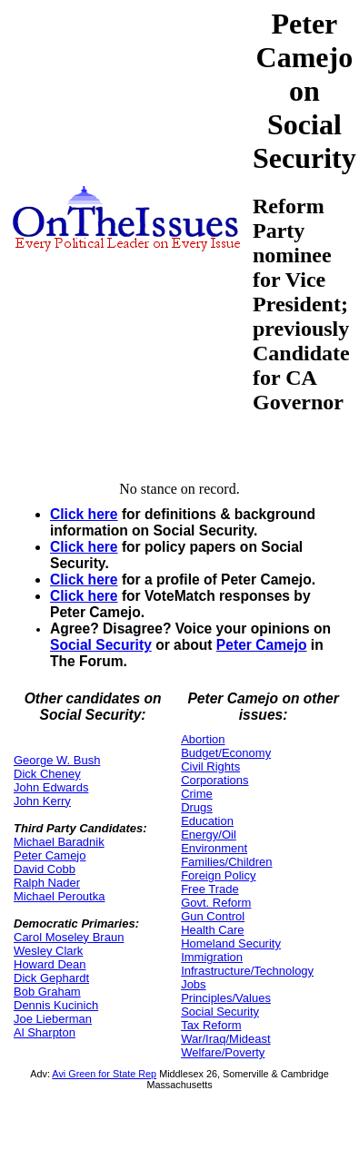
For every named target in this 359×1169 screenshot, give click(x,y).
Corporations (214, 780)
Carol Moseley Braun (69, 937)
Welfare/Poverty (222, 1052)
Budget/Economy (226, 753)
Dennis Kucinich (56, 1005)
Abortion (202, 739)
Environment (214, 848)
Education (207, 821)
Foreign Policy (218, 875)
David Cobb (44, 869)
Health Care (212, 930)
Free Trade (210, 889)
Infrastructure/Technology (247, 970)
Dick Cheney (47, 774)
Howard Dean (50, 964)
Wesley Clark (48, 951)
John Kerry (42, 801)
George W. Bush (57, 760)
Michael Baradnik (59, 842)
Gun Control (212, 916)
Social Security (101, 645)
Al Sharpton (44, 1032)
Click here (84, 514)
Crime (197, 794)
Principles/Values (226, 998)
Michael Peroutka (59, 896)
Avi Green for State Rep (104, 1073)
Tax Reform (211, 1025)
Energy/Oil (208, 834)
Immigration (212, 957)
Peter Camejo (261, 645)
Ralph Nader (47, 882)
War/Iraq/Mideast (226, 1039)
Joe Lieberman (53, 1019)
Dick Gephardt (51, 978)
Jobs (193, 984)
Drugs (197, 807)
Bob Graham (47, 991)
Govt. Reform (216, 902)
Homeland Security (231, 943)
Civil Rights (210, 766)
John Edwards (51, 787)
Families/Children (226, 862)
